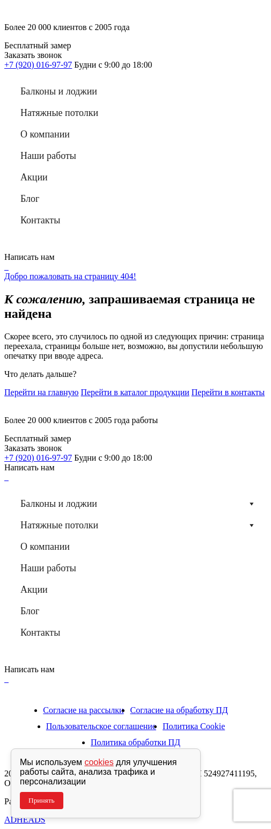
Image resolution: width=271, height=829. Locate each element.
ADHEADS (24, 819)
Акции (34, 177)
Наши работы (48, 155)
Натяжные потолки (59, 112)
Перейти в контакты (228, 392)
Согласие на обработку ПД (179, 710)
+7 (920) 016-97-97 (38, 64)
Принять (41, 800)
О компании (45, 134)
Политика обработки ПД (135, 742)
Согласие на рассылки (83, 710)
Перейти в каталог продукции (134, 392)
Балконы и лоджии (58, 91)
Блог (29, 198)
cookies (98, 762)
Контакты (40, 220)
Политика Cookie (194, 726)
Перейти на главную (41, 392)
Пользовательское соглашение (101, 726)
